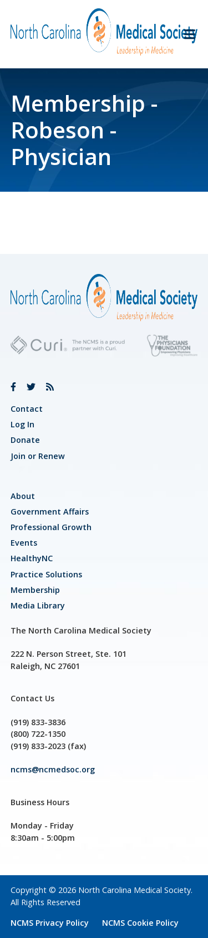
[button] (185, 34)
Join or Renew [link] (38, 456)
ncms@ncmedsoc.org (53, 769)
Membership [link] (35, 590)
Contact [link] (27, 408)
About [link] (23, 496)
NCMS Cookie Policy (140, 922)
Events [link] (24, 542)
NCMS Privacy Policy (50, 922)
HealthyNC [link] (32, 558)
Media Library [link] (38, 605)
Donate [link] (25, 440)
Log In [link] (22, 424)
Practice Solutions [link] (46, 574)
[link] (13, 387)
